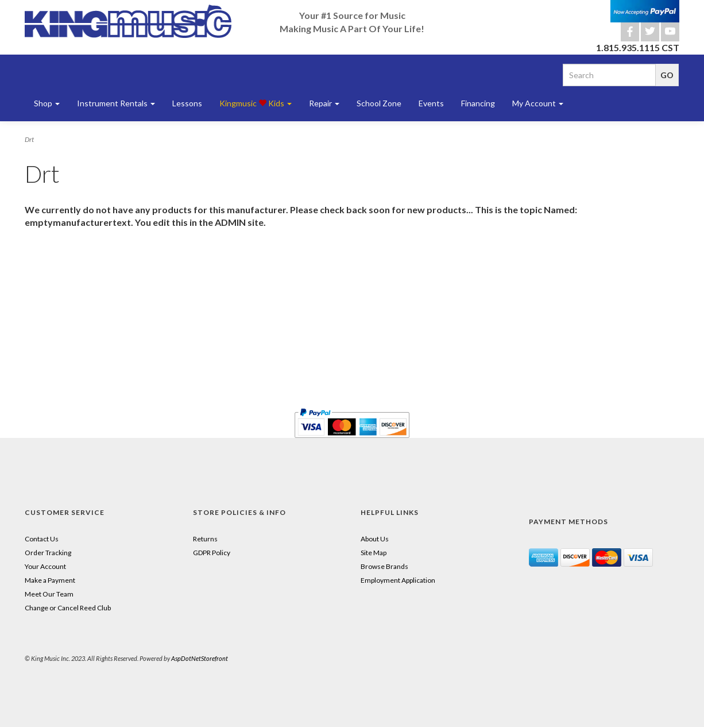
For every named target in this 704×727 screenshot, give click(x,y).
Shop (47, 103)
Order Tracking (48, 552)
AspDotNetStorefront (199, 658)
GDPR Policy (211, 552)
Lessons (187, 103)
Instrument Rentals (116, 103)
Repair (324, 103)
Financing (478, 103)
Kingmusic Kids (255, 103)
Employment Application (398, 580)
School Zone (379, 103)
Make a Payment (50, 580)
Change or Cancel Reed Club (68, 607)
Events (431, 103)
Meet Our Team (49, 594)
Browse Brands (384, 566)
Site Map (373, 552)
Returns (205, 538)
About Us (375, 538)
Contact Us (42, 538)
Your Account (45, 566)
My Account (537, 103)
